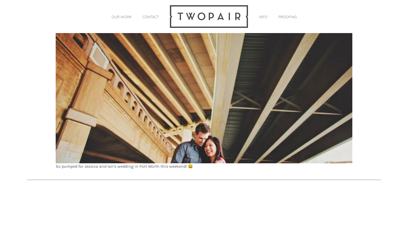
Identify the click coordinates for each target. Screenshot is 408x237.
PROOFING (287, 17)
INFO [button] (263, 17)
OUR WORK (122, 17)
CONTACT (151, 17)
